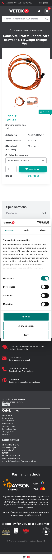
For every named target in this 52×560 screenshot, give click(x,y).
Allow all (26, 317)
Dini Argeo (33, 176)
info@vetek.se (14, 461)
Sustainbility (7, 424)
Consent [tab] (9, 230)
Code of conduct (9, 429)
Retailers (6, 434)
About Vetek (7, 415)
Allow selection (26, 326)
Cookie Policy (8, 421)
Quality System (8, 426)
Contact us (10, 440)
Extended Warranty (16, 155)
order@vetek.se (29, 461)
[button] (46, 531)
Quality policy (7, 432)
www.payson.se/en (26, 507)
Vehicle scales (22, 30)
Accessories (37, 30)
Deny (26, 335)
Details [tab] (26, 230)
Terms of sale (7, 418)
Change (6, 405)
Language (43, 3)
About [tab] (43, 230)
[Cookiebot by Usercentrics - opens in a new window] (37, 222)
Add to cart (32, 169)
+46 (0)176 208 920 (23, 3)
